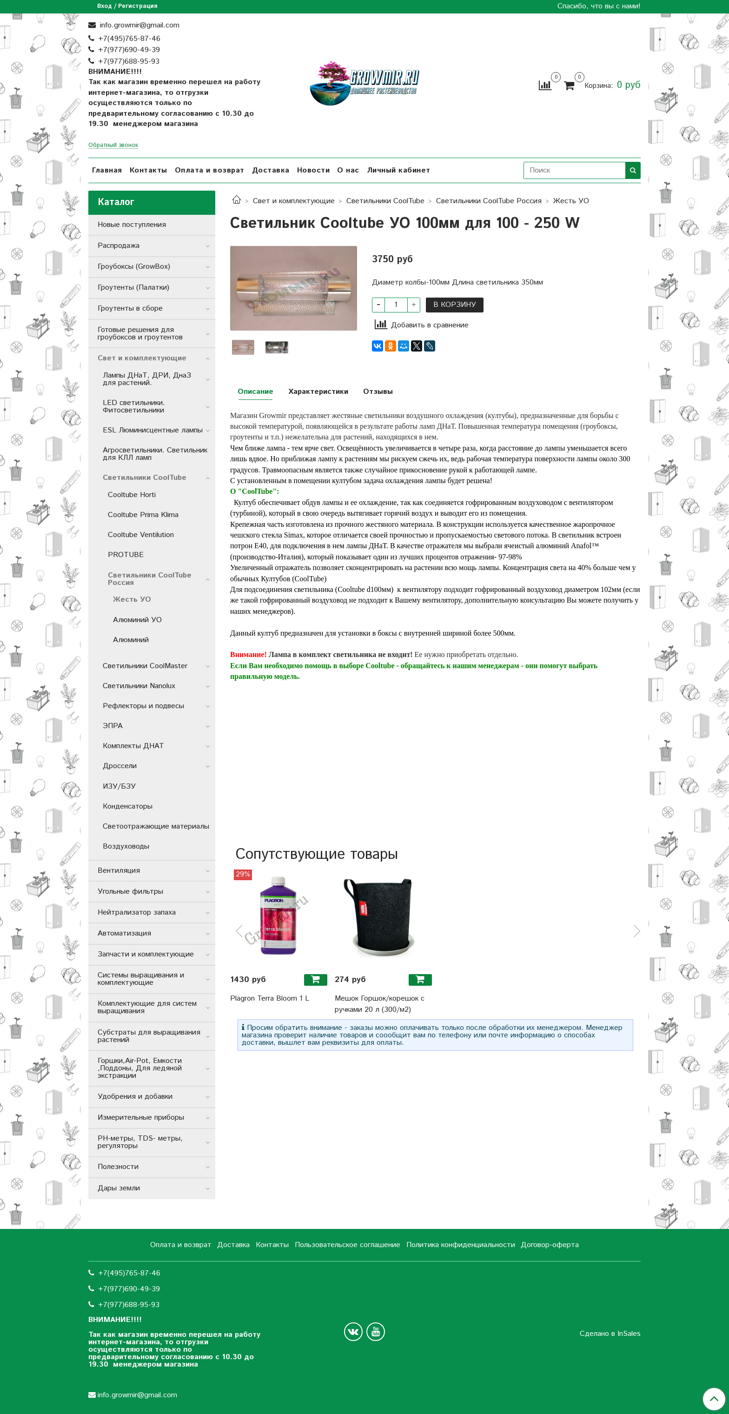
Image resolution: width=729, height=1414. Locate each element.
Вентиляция (119, 870)
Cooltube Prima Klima (143, 515)
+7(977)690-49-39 (129, 50)
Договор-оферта (550, 1245)
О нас (348, 170)
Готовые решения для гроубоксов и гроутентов (140, 334)
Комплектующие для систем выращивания (147, 1007)
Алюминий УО (137, 620)
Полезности (118, 1167)
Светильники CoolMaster (145, 666)
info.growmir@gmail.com (138, 25)
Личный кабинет (399, 170)
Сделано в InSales (610, 1334)
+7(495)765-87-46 (129, 38)
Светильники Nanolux (139, 686)
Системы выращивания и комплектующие (141, 979)
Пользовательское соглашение (347, 1245)
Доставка (271, 170)
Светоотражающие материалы (156, 826)
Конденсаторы (127, 806)
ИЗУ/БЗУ (119, 786)
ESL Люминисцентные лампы (153, 430)
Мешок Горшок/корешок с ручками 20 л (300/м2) (379, 1004)
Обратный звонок (113, 146)
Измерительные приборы (141, 1117)
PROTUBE (126, 555)
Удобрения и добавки (135, 1096)
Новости (313, 170)
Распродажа (118, 245)
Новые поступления (132, 224)
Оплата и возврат (210, 170)
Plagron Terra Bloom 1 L (269, 998)
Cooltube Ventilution (141, 535)
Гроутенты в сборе (130, 308)
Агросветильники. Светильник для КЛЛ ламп (155, 454)
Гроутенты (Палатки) (133, 287)
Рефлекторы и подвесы (143, 706)
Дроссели (120, 766)
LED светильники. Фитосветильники (134, 407)
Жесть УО (571, 201)
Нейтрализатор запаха (137, 912)
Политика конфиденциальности (460, 1245)
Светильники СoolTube (385, 201)
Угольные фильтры (130, 891)
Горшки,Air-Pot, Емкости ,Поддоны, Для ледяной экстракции (140, 1068)
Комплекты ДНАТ (133, 746)
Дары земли (119, 1188)
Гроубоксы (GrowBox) (134, 266)
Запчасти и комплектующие (146, 954)
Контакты (148, 170)
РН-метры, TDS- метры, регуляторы (140, 1142)
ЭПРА (113, 726)
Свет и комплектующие (294, 201)
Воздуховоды (126, 846)
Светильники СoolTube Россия (489, 201)
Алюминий (131, 640)
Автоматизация (124, 933)
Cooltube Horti (132, 495)
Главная (107, 170)
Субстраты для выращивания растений (149, 1036)
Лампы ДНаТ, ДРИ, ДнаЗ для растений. (147, 379)
